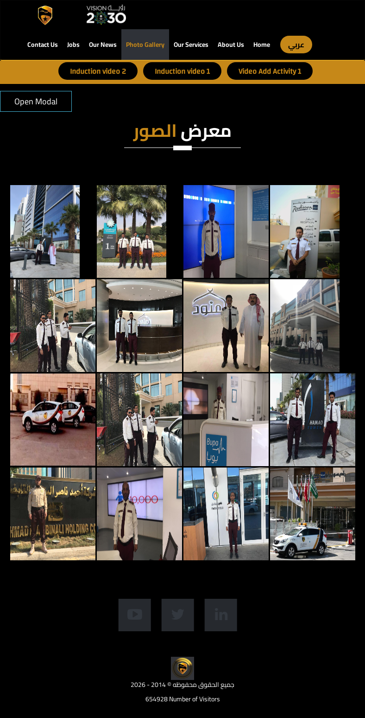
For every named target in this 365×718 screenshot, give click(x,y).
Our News (103, 44)
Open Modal (35, 101)
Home (261, 44)
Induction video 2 (98, 71)
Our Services (191, 44)
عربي (296, 44)
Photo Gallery (145, 44)
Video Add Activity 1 (270, 71)
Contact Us (42, 44)
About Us (231, 44)
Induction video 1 (182, 71)
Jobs (73, 44)
